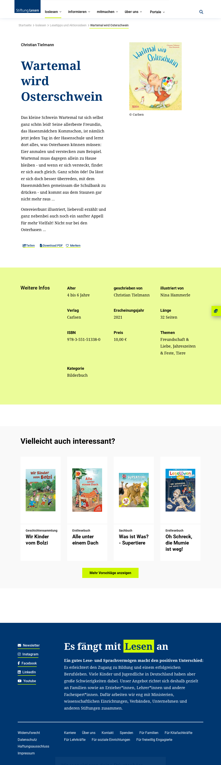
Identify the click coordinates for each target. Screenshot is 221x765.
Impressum (26, 753)
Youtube (27, 681)
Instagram (28, 654)
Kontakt (108, 733)
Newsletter (29, 645)
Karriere (70, 733)
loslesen (40, 25)
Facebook (27, 663)
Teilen (29, 245)
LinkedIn (27, 672)
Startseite (25, 25)
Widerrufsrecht (29, 733)
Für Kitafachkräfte (178, 733)
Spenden (126, 733)
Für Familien (148, 733)
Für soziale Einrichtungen (111, 740)
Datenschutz (27, 740)
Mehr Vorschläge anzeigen (110, 573)
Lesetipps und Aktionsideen (68, 25)
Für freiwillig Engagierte (154, 740)
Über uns (88, 733)
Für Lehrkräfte (74, 740)
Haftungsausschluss (33, 746)
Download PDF (51, 245)
